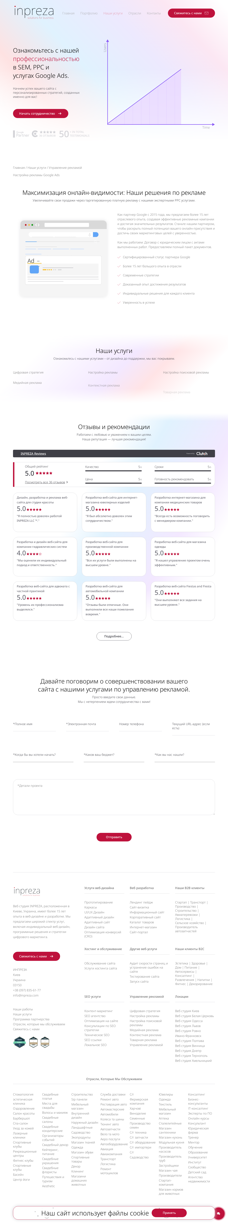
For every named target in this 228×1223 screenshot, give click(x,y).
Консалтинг (183, 976)
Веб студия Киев (187, 1011)
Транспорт (198, 902)
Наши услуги (113, 13)
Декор (75, 1166)
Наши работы (23, 1009)
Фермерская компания (139, 1101)
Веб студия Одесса (189, 1021)
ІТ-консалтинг (198, 1108)
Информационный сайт (147, 912)
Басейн (18, 1174)
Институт (194, 1162)
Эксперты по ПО (200, 1113)
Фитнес (180, 984)
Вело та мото (109, 1134)
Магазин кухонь (170, 1137)
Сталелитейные (170, 1123)
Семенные (137, 1118)
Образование (198, 1152)
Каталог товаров (142, 922)
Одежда (77, 1147)
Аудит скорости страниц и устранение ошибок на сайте (149, 967)
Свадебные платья (50, 1096)
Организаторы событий (53, 1138)
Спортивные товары (80, 1159)
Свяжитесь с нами (26, 1029)
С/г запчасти (139, 1137)
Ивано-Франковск (188, 1036)
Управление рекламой (147, 996)
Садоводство (80, 1132)
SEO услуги (92, 996)
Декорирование (201, 984)
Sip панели (79, 1099)
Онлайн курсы (198, 1118)
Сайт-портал (139, 932)
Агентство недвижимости (199, 1179)
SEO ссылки (93, 1040)
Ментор (193, 1142)
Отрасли (134, 13)
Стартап (181, 902)
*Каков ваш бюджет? (99, 770)
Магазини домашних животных (79, 1180)
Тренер (193, 1137)
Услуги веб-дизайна (99, 888)
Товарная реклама (143, 1040)
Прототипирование (98, 902)
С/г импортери (140, 1147)
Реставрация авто (113, 1104)
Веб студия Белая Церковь (194, 1016)
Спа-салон (20, 1123)
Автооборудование (114, 1144)
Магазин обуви (82, 1152)
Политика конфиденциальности (95, 1217)
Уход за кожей (23, 1128)
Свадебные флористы (50, 1170)
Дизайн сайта (94, 927)
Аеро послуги (110, 1139)
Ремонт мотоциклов (109, 1171)
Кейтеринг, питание (50, 1152)
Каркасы (90, 907)
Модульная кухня (171, 1142)
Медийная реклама (144, 1030)
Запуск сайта (139, 981)
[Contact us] (219, 1214)
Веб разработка (142, 888)
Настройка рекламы (144, 1016)
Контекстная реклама (145, 1035)
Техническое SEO (97, 1035)
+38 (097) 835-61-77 (27, 990)
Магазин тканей (83, 1142)
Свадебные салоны (50, 1119)
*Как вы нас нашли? (169, 770)
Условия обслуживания (139, 1217)
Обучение (195, 1147)
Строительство (186, 910)
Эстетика (181, 963)
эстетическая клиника (22, 1101)
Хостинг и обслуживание (103, 949)
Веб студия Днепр (188, 1051)
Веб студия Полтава (189, 1041)
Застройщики (169, 1165)
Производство (185, 906)
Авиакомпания (111, 1154)
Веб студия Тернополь (191, 1056)
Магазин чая (168, 1170)
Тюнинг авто (109, 1124)
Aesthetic (48, 1186)
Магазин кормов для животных (171, 1191)
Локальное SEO (95, 1045)
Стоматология (23, 1094)
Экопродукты (81, 1137)
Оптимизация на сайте (101, 1021)
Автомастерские (112, 1109)
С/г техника (138, 1132)
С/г (132, 1094)
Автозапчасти (110, 1129)
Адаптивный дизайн (99, 917)
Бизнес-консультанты (198, 1101)
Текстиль (165, 1104)
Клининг (77, 1171)
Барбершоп (21, 1118)
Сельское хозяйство (189, 923)
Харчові (135, 1108)
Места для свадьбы (49, 1105)
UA (117, 1213)
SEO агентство (94, 1016)
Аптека (164, 1118)
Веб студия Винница (190, 1046)
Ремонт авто (109, 1099)
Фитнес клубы (23, 1160)
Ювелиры (166, 1094)
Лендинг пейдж (141, 902)
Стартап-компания (166, 1182)
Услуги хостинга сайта (100, 968)
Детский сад (197, 1172)
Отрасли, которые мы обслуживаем (39, 1024)
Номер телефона (131, 740)
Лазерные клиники (20, 1135)
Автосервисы (184, 971)
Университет (197, 1157)
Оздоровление (24, 1108)
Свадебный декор (55, 1145)
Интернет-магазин (143, 927)
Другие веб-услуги (143, 949)
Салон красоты (24, 1113)
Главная (68, 13)
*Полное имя (22, 740)
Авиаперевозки (186, 915)
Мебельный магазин (79, 1106)
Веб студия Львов (188, 1026)
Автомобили (109, 1114)
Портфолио (89, 13)
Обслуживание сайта (99, 963)
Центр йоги (21, 1179)
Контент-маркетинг (98, 1011)
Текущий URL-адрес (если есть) (191, 742)
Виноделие (138, 1113)
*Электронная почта (81, 740)
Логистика (182, 919)
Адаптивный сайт (97, 922)
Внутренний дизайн (80, 1115)
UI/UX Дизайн (94, 912)
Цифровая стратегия (145, 1011)
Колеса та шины (112, 1119)
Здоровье (198, 963)
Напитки (203, 980)
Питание (191, 967)
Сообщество (197, 1167)
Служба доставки (112, 1094)
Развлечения (184, 980)
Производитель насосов (170, 1149)
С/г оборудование (143, 1142)
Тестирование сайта (144, 976)
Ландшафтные (82, 1127)
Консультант (197, 1123)
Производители (170, 1175)
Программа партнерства (31, 1019)
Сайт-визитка (139, 907)
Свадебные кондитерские (52, 1128)
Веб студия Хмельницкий (193, 1061)
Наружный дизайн (84, 1122)
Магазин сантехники (167, 1130)
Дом (178, 967)
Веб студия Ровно (188, 1031)
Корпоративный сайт (145, 917)
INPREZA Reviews (33, 469)
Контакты (154, 13)
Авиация (106, 1149)
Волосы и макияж (55, 1112)
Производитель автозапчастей (186, 929)
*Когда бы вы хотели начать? (34, 770)
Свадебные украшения (50, 1161)
